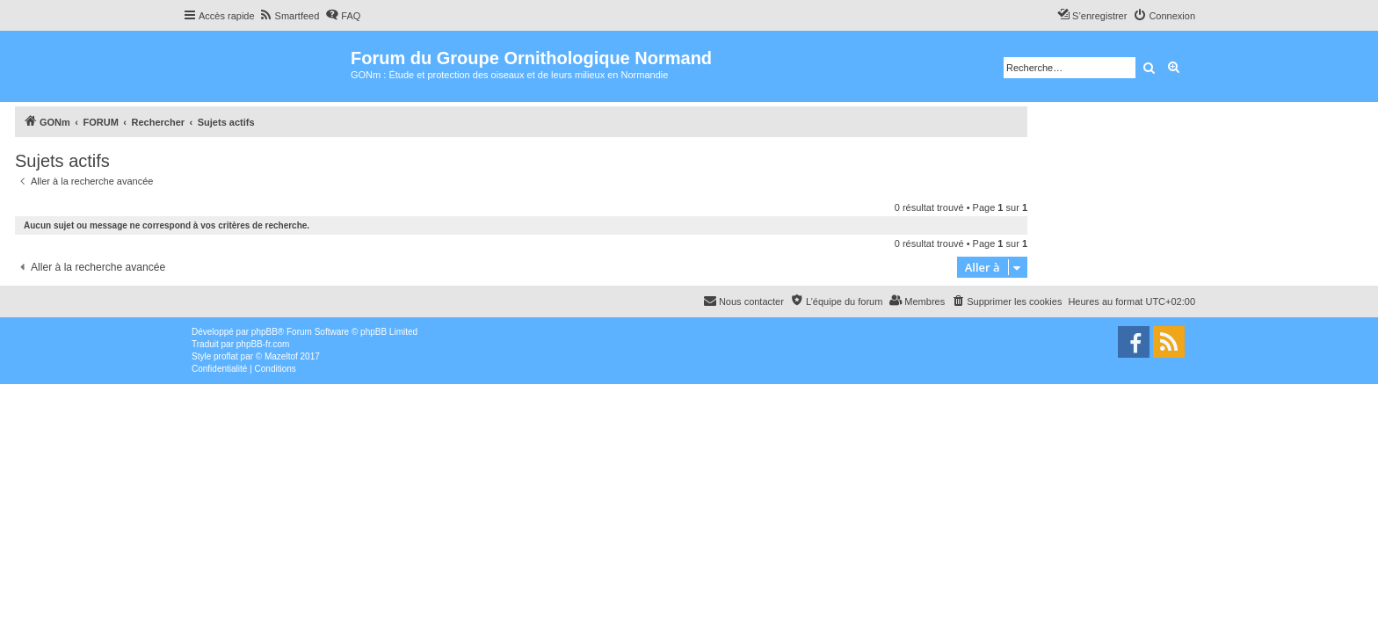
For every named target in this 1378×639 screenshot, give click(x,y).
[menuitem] (289, 15)
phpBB (264, 332)
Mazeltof (281, 356)
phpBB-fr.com (263, 344)
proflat (226, 356)
